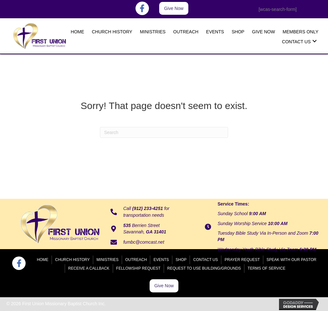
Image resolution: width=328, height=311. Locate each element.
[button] (173, 8)
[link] (77, 31)
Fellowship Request (138, 268)
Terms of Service (266, 268)
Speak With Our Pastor (291, 259)
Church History (72, 259)
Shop (181, 259)
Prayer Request (242, 259)
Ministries (107, 259)
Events (161, 259)
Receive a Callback (89, 268)
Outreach (136, 259)
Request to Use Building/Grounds (204, 268)
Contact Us (205, 259)
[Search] (164, 132)
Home (42, 259)
